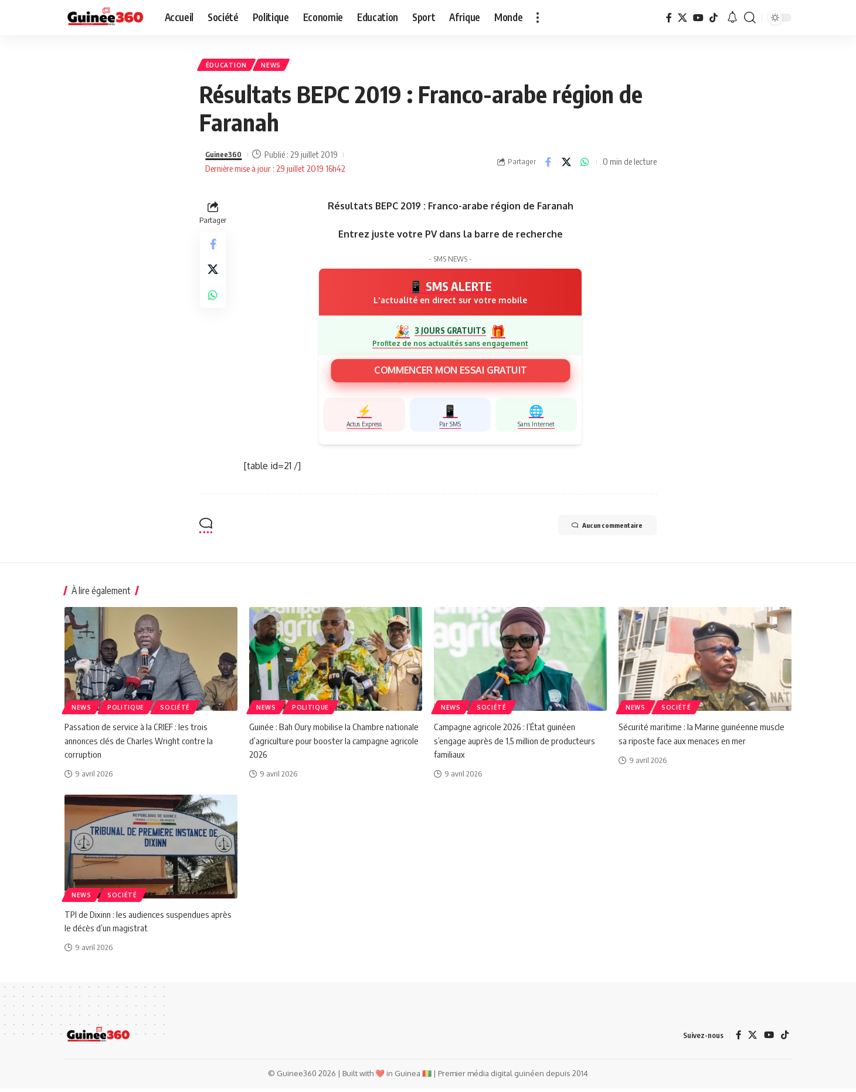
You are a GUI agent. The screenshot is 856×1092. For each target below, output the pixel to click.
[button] (537, 17)
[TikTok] (713, 18)
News (279, 66)
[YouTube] (698, 18)
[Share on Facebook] (548, 165)
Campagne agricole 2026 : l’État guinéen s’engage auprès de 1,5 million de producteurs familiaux (516, 744)
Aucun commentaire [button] (594, 530)
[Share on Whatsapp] (584, 165)
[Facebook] (669, 18)
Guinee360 (226, 158)
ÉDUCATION (229, 66)
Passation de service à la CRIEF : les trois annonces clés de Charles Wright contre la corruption (140, 744)
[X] (682, 18)
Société (175, 711)
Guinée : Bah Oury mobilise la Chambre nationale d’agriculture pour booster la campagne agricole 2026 (318, 744)
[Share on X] (566, 165)
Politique (125, 711)
